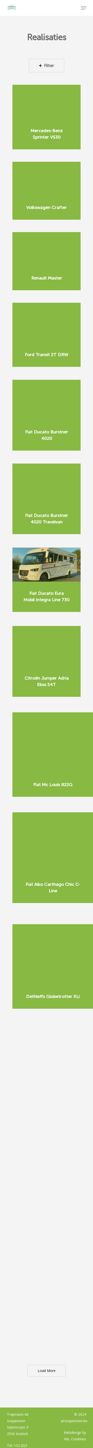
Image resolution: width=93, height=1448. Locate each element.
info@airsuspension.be (25, 1393)
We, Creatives (75, 1374)
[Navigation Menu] (83, 7)
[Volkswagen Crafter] (46, 179)
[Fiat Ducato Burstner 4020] (46, 394)
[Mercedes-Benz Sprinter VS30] (46, 102)
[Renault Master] (46, 250)
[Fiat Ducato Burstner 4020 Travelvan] (46, 472)
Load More (47, 1306)
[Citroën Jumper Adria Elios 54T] (46, 635)
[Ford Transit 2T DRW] (46, 321)
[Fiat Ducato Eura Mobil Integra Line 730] (46, 553)
